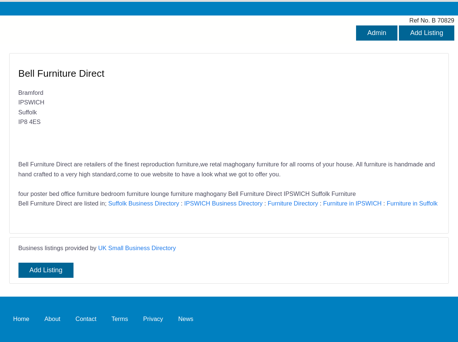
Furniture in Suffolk (412, 203)
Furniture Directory (293, 203)
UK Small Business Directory (137, 248)
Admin (376, 33)
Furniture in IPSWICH (352, 203)
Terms (120, 319)
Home (21, 319)
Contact (85, 319)
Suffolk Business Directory (143, 203)
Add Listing (426, 33)
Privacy (153, 319)
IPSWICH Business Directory (223, 203)
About (52, 319)
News (185, 319)
